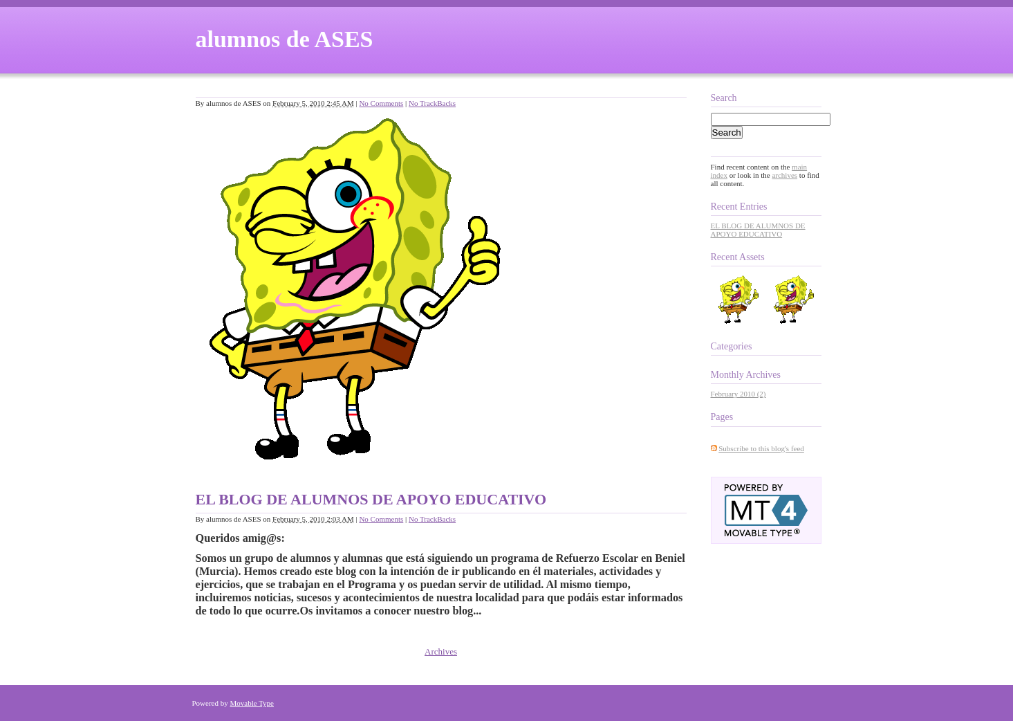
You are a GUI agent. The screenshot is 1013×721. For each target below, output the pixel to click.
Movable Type (252, 703)
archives (784, 175)
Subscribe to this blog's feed (761, 448)
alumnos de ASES (284, 39)
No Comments (381, 103)
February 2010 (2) (738, 394)
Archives (441, 651)
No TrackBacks (432, 103)
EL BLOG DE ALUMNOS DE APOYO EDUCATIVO (371, 499)
